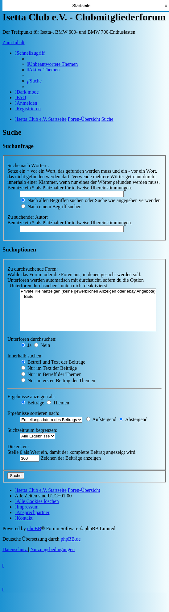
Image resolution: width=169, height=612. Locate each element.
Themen (58, 402)
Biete (88, 296)
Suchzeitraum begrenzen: (32, 430)
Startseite (81, 5)
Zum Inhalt (13, 42)
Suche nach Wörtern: (28, 165)
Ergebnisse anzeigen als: (31, 396)
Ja (26, 345)
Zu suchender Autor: (27, 217)
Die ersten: (18, 446)
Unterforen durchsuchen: (32, 339)
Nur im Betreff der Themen (51, 374)
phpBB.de (70, 539)
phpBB (34, 528)
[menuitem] (52, 64)
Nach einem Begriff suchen (51, 206)
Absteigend (133, 419)
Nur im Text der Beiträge (49, 368)
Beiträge (32, 402)
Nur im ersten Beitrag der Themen (58, 380)
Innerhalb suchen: (25, 355)
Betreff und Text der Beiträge (53, 362)
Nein (42, 345)
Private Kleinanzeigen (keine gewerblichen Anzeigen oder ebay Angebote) (88, 291)
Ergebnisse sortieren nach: (33, 413)
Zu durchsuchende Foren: (32, 269)
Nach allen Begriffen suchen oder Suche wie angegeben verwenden (91, 200)
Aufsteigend (101, 419)
